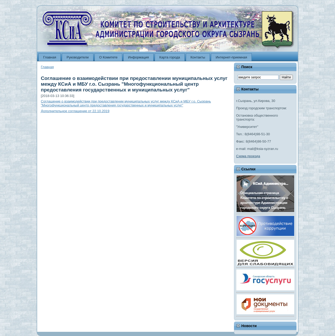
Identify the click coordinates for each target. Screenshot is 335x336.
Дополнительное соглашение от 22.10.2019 (75, 111)
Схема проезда (248, 156)
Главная (47, 67)
